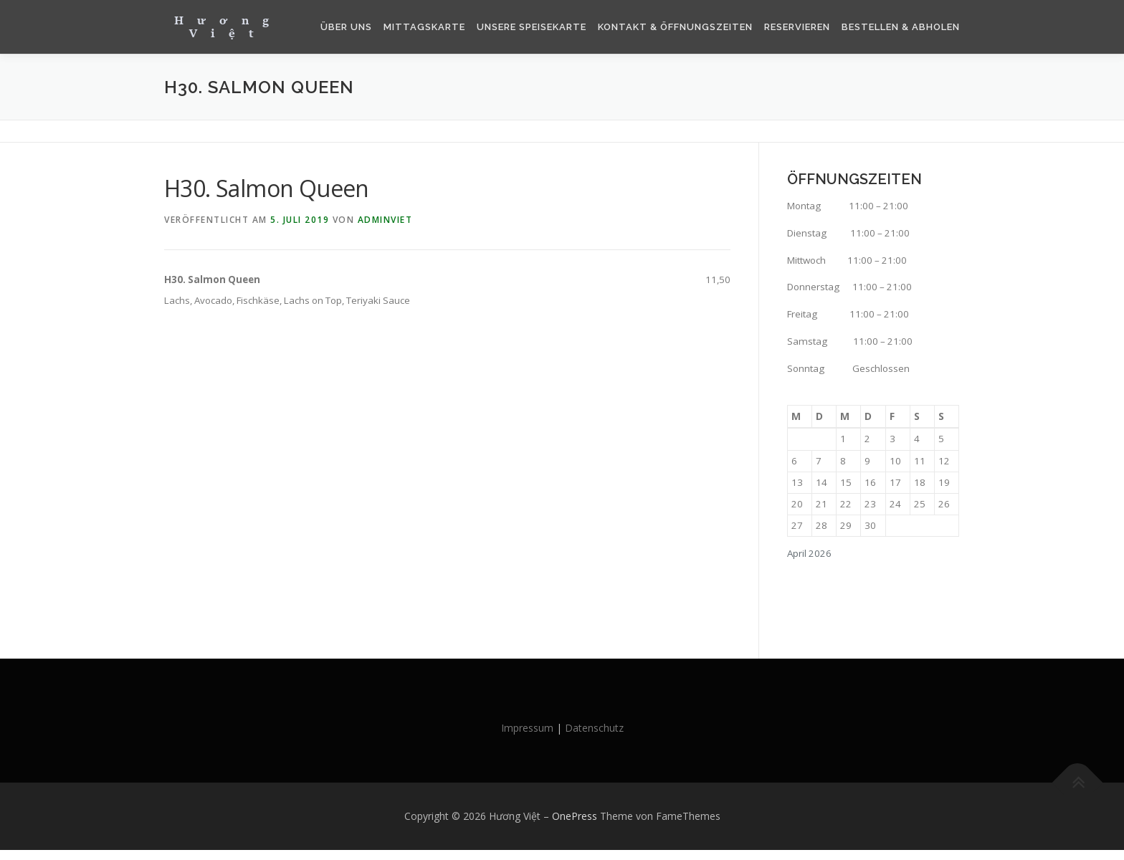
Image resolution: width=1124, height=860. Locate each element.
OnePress (574, 826)
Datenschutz (594, 737)
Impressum (527, 737)
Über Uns (346, 27)
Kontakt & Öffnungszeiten (675, 27)
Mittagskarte (424, 27)
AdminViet (385, 220)
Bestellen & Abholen (901, 27)
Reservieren (797, 27)
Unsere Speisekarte (531, 27)
